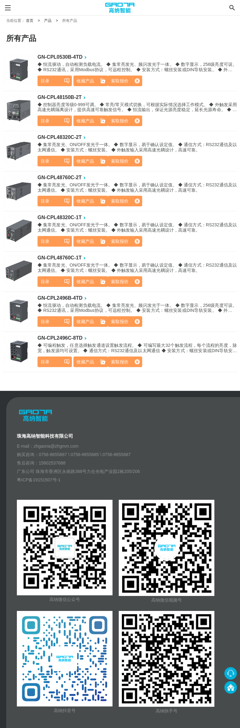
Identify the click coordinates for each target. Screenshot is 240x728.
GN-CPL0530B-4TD (60, 57)
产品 (48, 20)
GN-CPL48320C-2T (60, 137)
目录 (45, 80)
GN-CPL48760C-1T (60, 257)
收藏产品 (85, 80)
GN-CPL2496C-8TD (60, 338)
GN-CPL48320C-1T (60, 217)
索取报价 (119, 80)
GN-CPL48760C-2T (60, 177)
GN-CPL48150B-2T (60, 97)
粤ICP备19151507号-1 (39, 479)
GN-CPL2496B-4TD (60, 298)
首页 (29, 20)
